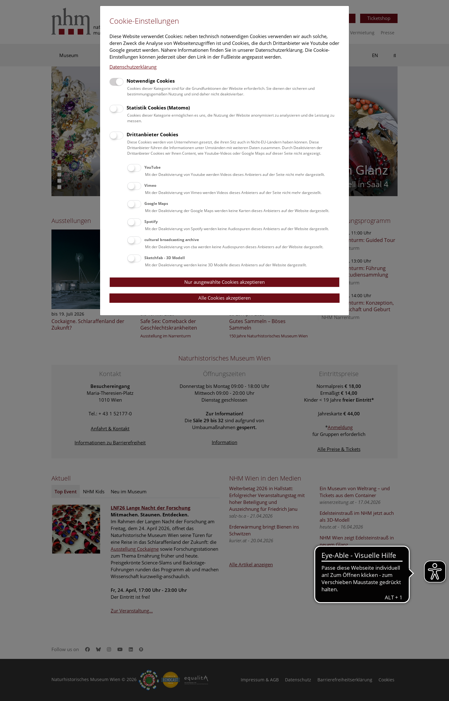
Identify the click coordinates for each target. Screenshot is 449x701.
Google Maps (156, 203)
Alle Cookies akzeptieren (224, 298)
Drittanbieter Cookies (152, 134)
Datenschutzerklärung (133, 67)
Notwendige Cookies (151, 81)
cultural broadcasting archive (171, 239)
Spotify (151, 221)
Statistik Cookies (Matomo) (158, 107)
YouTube (152, 167)
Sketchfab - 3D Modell (164, 257)
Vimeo (150, 185)
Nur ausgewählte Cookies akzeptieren (224, 282)
